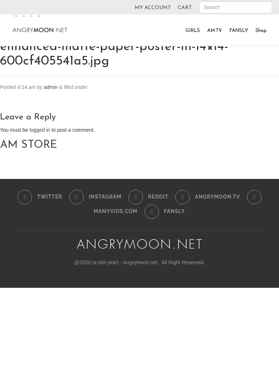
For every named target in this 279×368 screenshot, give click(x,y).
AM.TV (214, 30)
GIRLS (192, 30)
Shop (261, 30)
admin (51, 87)
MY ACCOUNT (153, 8)
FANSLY (238, 30)
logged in (39, 130)
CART (185, 8)
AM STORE (28, 145)
